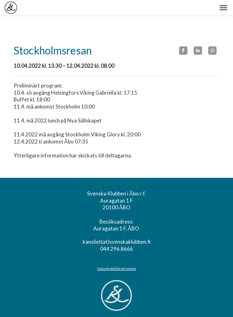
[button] (223, 8)
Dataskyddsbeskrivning (116, 268)
